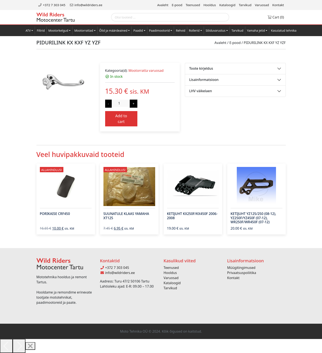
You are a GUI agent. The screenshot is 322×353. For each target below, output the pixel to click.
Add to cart (121, 118)
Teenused (193, 5)
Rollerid (194, 30)
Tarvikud (245, 5)
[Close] (30, 346)
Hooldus (210, 5)
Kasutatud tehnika (283, 30)
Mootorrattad (83, 30)
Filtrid (41, 30)
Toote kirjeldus (201, 68)
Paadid (138, 30)
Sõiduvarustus (216, 30)
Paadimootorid (159, 30)
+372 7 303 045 (52, 5)
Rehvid (180, 30)
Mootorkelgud (58, 30)
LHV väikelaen (200, 91)
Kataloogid (227, 5)
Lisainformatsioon (204, 79)
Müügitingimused (241, 267)
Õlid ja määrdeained (113, 30)
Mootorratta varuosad (146, 70)
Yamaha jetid (256, 30)
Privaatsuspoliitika (241, 272)
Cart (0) (275, 17)
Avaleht (163, 5)
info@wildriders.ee (86, 5)
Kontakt (278, 5)
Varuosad (262, 5)
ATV (28, 30)
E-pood (177, 5)
